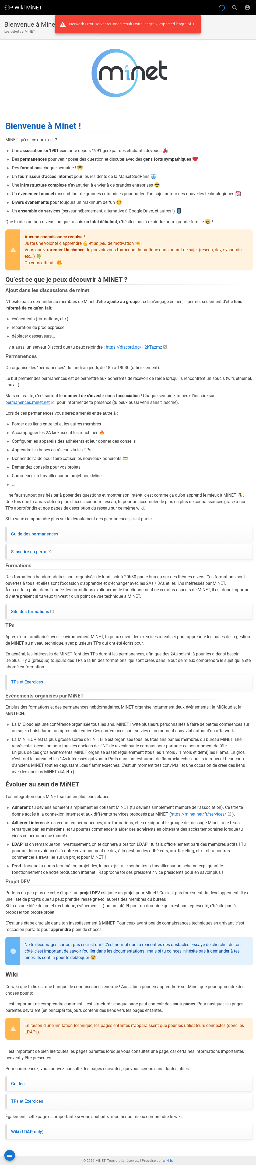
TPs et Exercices (27, 682)
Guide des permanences (34, 534)
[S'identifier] (247, 7)
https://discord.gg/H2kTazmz (134, 347)
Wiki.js (168, 1161)
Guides (17, 1083)
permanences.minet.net (27, 402)
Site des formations (30, 611)
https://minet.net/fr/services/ (198, 814)
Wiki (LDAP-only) (27, 1131)
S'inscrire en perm (28, 551)
